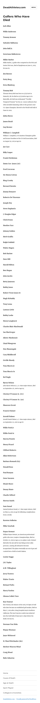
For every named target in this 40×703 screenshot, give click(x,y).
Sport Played (8, 688)
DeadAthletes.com (14, 7)
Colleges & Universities (12, 693)
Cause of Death (9, 678)
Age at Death (8, 683)
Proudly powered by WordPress (26, 699)
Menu (33, 7)
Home (5, 673)
